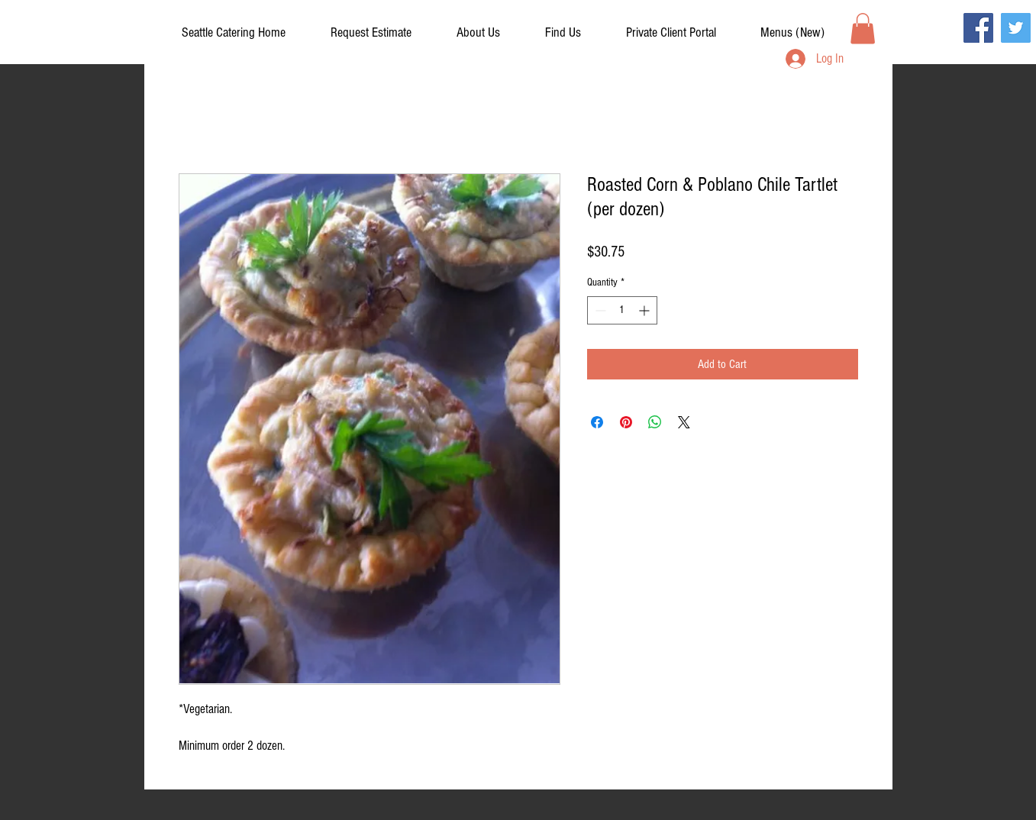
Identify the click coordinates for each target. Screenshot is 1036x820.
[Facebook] (978, 28)
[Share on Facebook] (597, 422)
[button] (671, 33)
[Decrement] (598, 310)
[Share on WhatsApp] (655, 422)
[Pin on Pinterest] (626, 422)
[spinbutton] (622, 310)
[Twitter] (1016, 28)
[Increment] (645, 310)
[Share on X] (684, 422)
